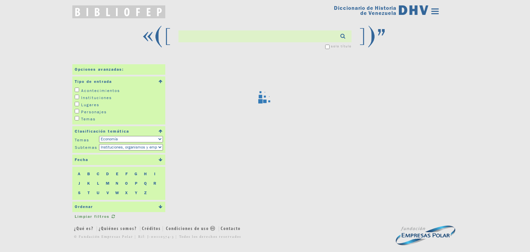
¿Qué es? (84, 228)
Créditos (151, 228)
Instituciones (96, 97)
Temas (88, 118)
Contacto (231, 228)
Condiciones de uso (191, 228)
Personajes (94, 111)
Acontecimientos (100, 90)
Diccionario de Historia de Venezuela (365, 10)
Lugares (90, 104)
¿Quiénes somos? (118, 228)
